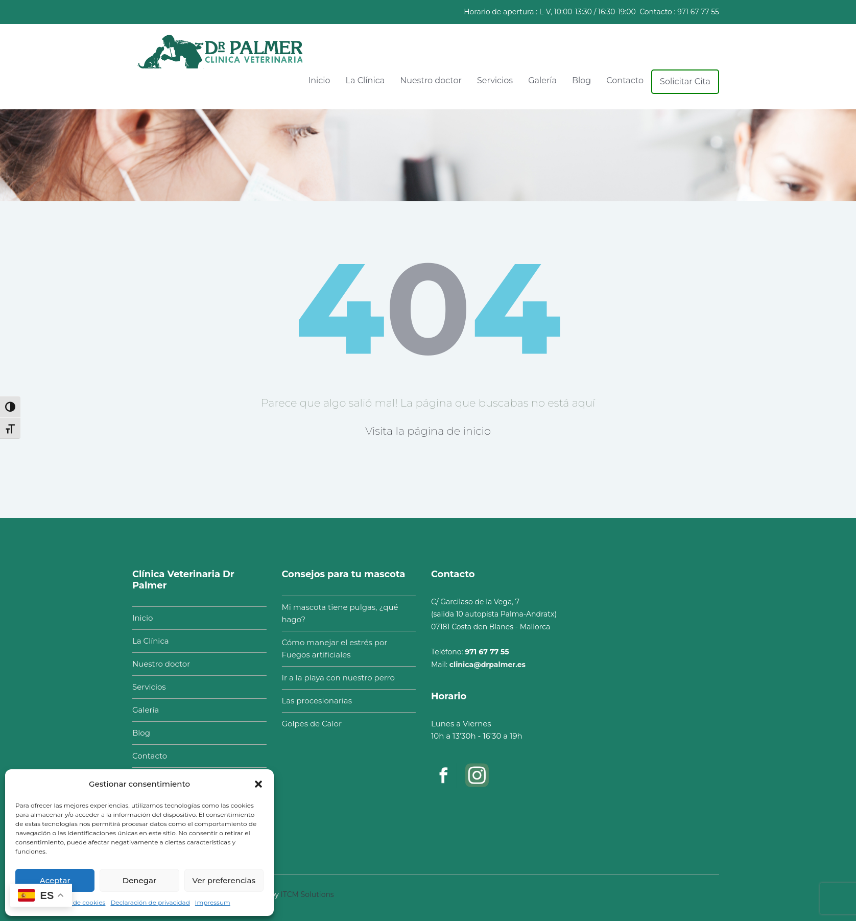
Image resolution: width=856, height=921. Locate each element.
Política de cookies (77, 902)
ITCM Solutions (307, 889)
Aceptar (55, 880)
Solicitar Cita (685, 81)
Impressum (212, 902)
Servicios (495, 80)
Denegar (139, 880)
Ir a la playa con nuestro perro (333, 677)
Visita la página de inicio (428, 430)
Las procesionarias (312, 700)
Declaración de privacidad (149, 902)
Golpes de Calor (307, 723)
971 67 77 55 (698, 11)
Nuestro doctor (431, 80)
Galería (542, 80)
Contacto (625, 80)
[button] (258, 784)
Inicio (319, 80)
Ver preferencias (224, 880)
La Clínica (365, 80)
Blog (581, 80)
